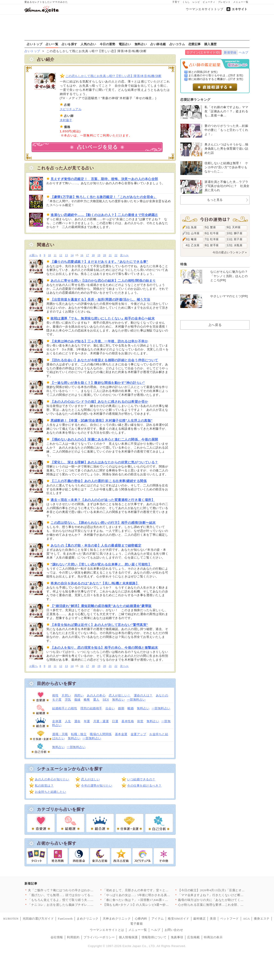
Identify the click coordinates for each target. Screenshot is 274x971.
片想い (66, 695)
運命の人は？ (143, 695)
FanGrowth (65, 918)
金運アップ (138, 734)
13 (66, 255)
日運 (115, 721)
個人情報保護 (128, 937)
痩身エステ (262, 918)
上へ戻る (215, 325)
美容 (213, 918)
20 (104, 255)
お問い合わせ (174, 930)
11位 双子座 (234, 239)
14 (72, 255)
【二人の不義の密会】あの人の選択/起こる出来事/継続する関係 (99, 481)
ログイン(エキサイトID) (203, 52)
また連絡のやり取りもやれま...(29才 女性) (215, 75)
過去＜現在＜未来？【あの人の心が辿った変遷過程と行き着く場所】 (103, 500)
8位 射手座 (212, 245)
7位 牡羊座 (212, 239)
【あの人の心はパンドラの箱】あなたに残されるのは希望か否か (99, 401)
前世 (140, 721)
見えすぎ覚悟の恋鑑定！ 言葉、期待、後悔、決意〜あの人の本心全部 (104, 179)
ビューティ (209, 2)
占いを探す (69, 44)
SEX (106, 699)
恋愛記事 (194, 44)
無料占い (141, 44)
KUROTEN (10, 918)
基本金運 (121, 734)
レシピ (196, 2)
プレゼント (224, 2)
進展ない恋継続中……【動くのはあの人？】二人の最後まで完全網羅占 (104, 215)
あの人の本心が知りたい (52, 779)
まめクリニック (88, 918)
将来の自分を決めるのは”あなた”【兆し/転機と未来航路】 (95, 583)
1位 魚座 (191, 227)
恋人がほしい (90, 779)
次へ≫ (124, 255)
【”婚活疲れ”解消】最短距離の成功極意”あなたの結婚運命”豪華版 (101, 606)
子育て (176, 2)
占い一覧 (52, 44)
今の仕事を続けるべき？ (144, 785)
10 (49, 255)
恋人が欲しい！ (120, 695)
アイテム (157, 918)
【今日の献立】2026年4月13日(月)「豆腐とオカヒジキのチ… (220, 890)
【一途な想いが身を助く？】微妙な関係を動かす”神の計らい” (98, 383)
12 (60, 255)
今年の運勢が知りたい (96, 785)
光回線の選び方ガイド (38, 918)
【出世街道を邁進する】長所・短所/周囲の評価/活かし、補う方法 (100, 299)
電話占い (125, 44)
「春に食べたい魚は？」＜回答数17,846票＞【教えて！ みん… (147, 900)
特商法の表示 (213, 937)
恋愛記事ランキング (195, 99)
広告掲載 (193, 937)
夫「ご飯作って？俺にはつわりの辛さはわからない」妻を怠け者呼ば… (78, 890)
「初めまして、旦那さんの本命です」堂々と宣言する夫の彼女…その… (153, 890)
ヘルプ (243, 52)
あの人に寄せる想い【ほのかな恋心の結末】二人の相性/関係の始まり (103, 280)
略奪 (87, 699)
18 (93, 255)
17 (87, 255)
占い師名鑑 (158, 44)
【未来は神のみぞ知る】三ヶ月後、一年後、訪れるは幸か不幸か (99, 341)
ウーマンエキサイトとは (107, 930)
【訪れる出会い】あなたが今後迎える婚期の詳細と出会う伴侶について (104, 360)
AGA (246, 918)
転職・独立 (79, 734)
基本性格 (127, 721)
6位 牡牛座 (212, 233)
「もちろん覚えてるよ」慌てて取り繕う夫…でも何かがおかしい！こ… (78, 900)
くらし (186, 2)
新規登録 (230, 52)
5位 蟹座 (210, 227)
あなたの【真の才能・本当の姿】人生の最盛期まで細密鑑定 (96, 545)
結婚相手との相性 (64, 708)
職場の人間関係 (101, 734)
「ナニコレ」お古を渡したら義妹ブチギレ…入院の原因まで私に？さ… (78, 904)
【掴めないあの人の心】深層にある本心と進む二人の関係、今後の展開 (104, 439)
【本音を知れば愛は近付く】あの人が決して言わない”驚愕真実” (99, 625)
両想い (79, 695)
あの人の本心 (96, 695)
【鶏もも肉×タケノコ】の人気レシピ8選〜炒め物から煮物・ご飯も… (151, 904)
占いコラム (177, 44)
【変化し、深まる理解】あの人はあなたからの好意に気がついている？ (104, 462)
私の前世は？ (44, 785)
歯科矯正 (199, 918)
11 (55, 255)
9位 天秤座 (234, 227)
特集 (183, 264)
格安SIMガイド (178, 918)
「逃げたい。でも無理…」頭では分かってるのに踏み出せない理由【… (78, 895)
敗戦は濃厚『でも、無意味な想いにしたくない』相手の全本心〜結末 (103, 318)
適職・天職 (60, 734)
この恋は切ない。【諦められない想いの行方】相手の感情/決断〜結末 (103, 522)
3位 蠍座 (191, 239)
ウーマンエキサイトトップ (204, 9)
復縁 (77, 699)
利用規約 (73, 937)
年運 (87, 721)
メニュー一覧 (240, 2)
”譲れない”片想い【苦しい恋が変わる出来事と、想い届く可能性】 (101, 564)
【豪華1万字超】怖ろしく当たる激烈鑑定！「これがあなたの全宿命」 (104, 197)
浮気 (68, 699)
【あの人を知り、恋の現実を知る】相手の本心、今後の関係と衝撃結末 (104, 647)
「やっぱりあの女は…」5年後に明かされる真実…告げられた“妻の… (151, 895)
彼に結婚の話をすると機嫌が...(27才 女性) (215, 79)
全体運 (57, 721)
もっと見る (215, 199)
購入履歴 (210, 44)
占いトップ (34, 44)
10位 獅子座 (234, 233)
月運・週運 (101, 721)
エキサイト (239, 9)
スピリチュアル (71, 109)
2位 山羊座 (193, 233)
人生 (68, 721)
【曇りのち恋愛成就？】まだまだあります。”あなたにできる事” (99, 261)
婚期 (121, 708)
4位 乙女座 (193, 245)
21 (110, 255)
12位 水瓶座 (234, 245)
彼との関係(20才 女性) (203, 72)
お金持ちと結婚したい (50, 791)
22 (115, 255)
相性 (55, 695)
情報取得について (154, 937)
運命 (77, 721)
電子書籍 (136, 923)
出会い (110, 708)
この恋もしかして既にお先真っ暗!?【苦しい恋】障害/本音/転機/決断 (114, 76)
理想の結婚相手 (91, 708)
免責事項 (177, 937)
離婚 (130, 708)
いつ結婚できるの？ (141, 779)
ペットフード (229, 918)
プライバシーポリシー (99, 937)
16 (81, 255)
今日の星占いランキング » (230, 252)
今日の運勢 (107, 44)
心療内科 (141, 918)
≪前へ (33, 255)
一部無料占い (136, 699)
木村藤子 (66, 120)
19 (98, 255)
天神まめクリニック (117, 918)
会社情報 (57, 937)
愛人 (96, 699)
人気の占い (88, 44)
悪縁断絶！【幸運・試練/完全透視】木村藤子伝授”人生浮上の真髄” (102, 420)
